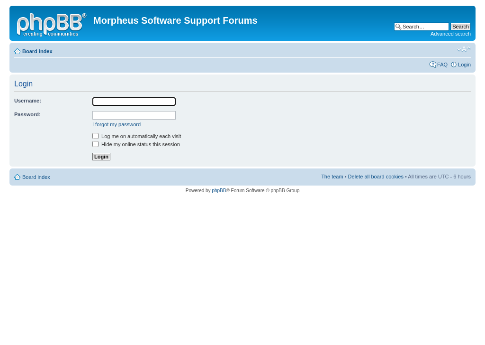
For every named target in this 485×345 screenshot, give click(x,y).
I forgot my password (116, 124)
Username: (27, 100)
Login (464, 64)
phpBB (219, 190)
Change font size (464, 49)
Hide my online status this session (136, 144)
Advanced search (451, 34)
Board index (37, 51)
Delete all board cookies (376, 176)
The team (332, 176)
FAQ (442, 64)
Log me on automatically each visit (136, 136)
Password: (27, 114)
